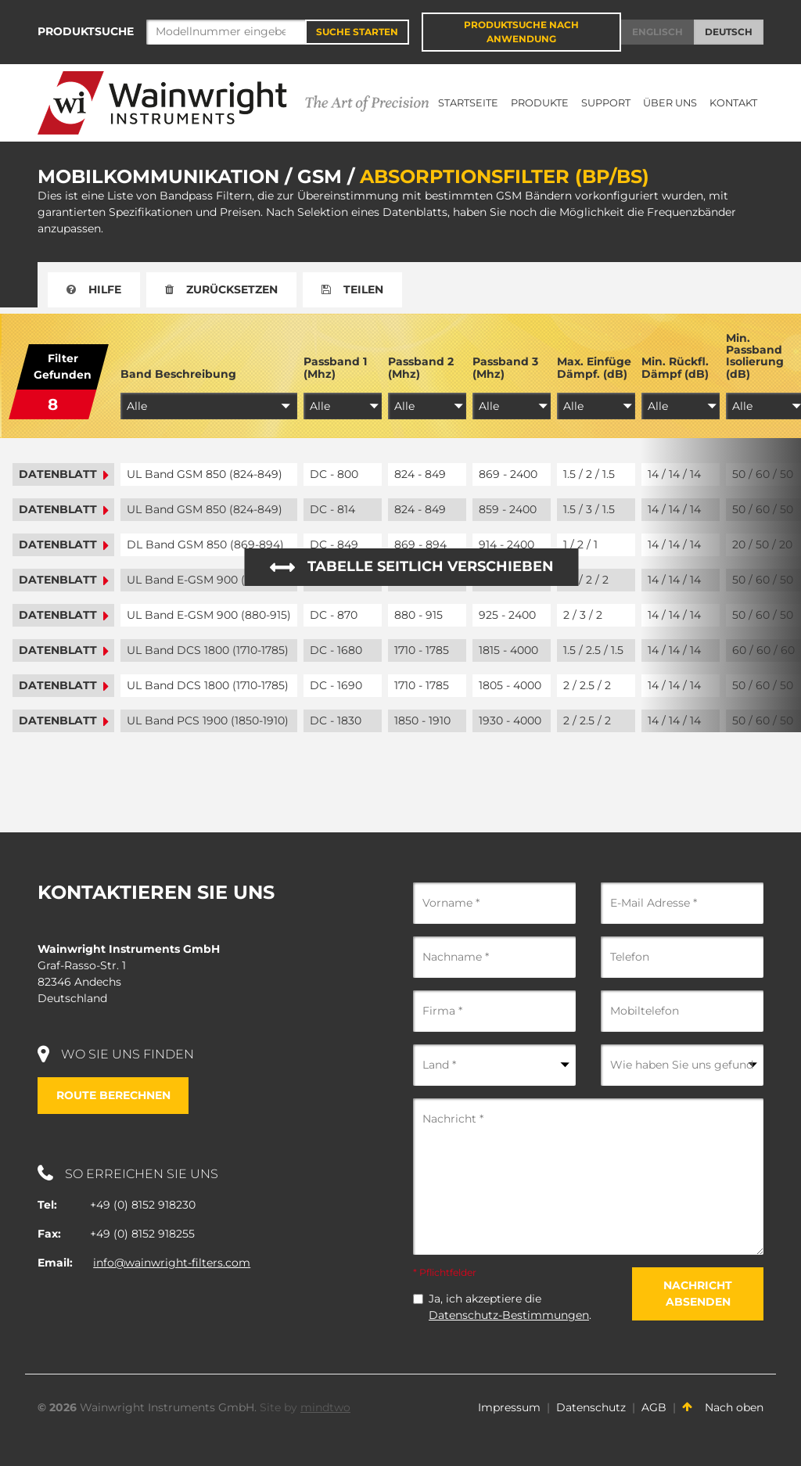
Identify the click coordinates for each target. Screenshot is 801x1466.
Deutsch (729, 32)
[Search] (226, 32)
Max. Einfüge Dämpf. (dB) (594, 368)
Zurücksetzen (221, 289)
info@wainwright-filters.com (171, 1263)
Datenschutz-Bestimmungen (509, 1315)
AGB (653, 1407)
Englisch (657, 32)
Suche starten (357, 32)
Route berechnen (113, 1095)
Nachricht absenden (697, 1293)
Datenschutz (591, 1407)
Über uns (670, 103)
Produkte (540, 103)
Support (605, 103)
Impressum (509, 1407)
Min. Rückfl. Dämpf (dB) (675, 368)
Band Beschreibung (178, 374)
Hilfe (93, 289)
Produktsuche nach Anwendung (521, 32)
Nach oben (722, 1407)
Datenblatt (63, 475)
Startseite (468, 103)
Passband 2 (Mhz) (421, 368)
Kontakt (733, 103)
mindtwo (325, 1407)
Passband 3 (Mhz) (505, 368)
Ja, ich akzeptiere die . (510, 1307)
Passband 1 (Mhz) (335, 368)
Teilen (352, 289)
